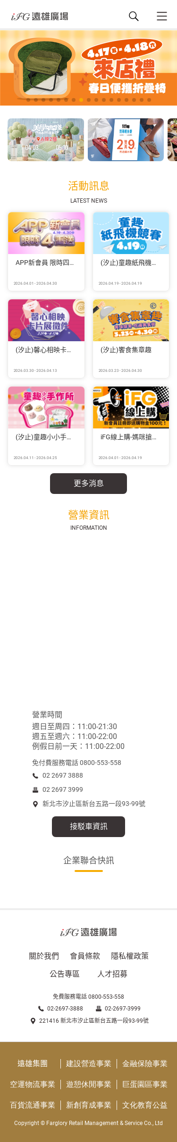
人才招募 (112, 973)
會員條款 (85, 956)
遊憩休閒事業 (88, 1084)
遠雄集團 (32, 1063)
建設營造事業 (88, 1064)
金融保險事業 (145, 1064)
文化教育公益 (145, 1105)
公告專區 (65, 973)
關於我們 (44, 956)
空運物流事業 (32, 1084)
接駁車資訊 (89, 826)
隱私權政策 (130, 956)
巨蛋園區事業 (145, 1084)
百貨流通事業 (32, 1105)
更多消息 (89, 483)
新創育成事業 (88, 1105)
